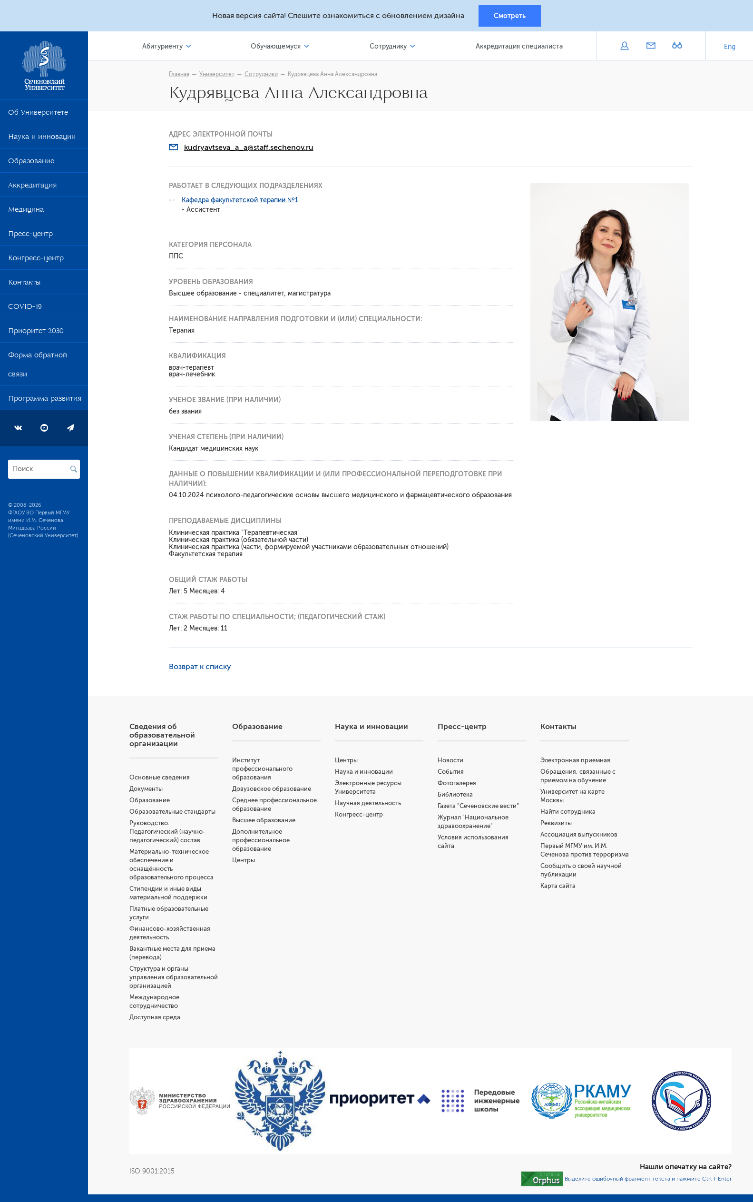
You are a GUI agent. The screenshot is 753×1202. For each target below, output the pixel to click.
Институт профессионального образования (264, 769)
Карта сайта (558, 894)
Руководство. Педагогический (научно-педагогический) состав (169, 832)
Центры (245, 860)
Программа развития (44, 400)
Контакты (24, 284)
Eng (729, 47)
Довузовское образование (273, 789)
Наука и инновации (42, 139)
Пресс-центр (30, 236)
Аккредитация (32, 187)
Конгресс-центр (36, 260)
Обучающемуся (277, 46)
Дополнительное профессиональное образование (262, 840)
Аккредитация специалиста (519, 46)
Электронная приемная (576, 760)
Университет (217, 74)
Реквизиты (556, 823)
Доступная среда (156, 1026)
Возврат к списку (201, 667)
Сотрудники (262, 74)
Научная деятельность (369, 803)
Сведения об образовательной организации (163, 736)
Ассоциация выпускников (579, 834)
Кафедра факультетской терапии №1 (241, 200)
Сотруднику (388, 46)
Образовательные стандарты (174, 812)
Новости (451, 760)
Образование (31, 163)
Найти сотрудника (568, 812)
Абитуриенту (164, 46)
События (452, 772)
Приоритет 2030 (36, 333)
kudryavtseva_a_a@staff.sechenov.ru (249, 148)
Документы (147, 789)
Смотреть (510, 16)
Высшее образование (265, 820)
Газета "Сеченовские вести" (479, 806)
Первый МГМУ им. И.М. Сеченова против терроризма (574, 855)
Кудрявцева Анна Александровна (333, 74)
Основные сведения (161, 777)
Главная (180, 74)
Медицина (26, 211)
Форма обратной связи (37, 367)
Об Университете (38, 114)
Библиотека (456, 794)
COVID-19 (25, 308)
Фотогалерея (458, 783)
